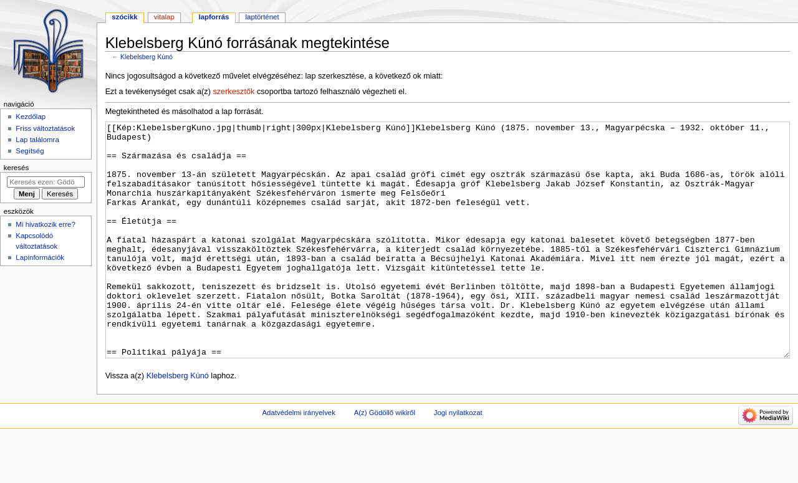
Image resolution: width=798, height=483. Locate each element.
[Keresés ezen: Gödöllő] (46, 182)
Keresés (16, 167)
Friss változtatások (45, 128)
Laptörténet (262, 17)
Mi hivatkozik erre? (45, 224)
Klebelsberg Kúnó (146, 56)
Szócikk (124, 17)
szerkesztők (233, 91)
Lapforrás (213, 17)
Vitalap (164, 17)
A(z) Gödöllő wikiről (384, 459)
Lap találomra (37, 139)
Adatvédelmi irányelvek (298, 459)
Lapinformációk (40, 257)
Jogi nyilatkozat (458, 459)
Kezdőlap (31, 116)
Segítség (30, 151)
